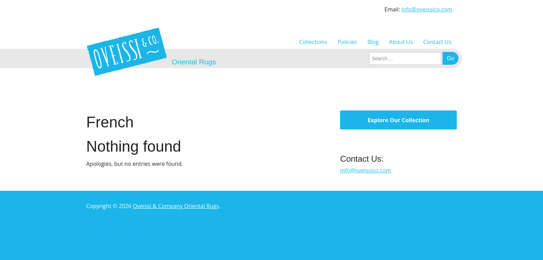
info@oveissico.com (426, 9)
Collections (313, 42)
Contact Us (437, 42)
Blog (373, 42)
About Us (401, 42)
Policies (347, 42)
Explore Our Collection (398, 120)
